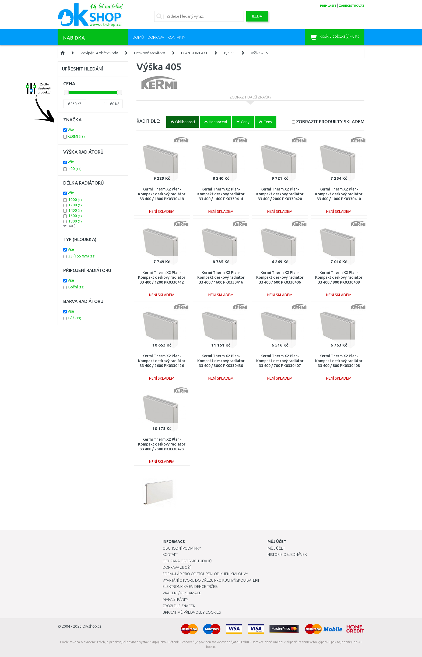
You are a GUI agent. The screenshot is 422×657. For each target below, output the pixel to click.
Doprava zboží (177, 567)
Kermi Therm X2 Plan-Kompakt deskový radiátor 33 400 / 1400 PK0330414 (221, 194)
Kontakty (176, 37)
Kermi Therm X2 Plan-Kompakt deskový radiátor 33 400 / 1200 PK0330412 (161, 277)
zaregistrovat (351, 5)
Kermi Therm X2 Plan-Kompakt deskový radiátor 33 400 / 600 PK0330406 (280, 277)
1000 (75, 199)
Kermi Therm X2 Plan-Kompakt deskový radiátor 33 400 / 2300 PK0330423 (161, 444)
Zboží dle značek (179, 606)
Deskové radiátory (149, 53)
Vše (71, 130)
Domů (138, 37)
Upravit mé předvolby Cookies (192, 612)
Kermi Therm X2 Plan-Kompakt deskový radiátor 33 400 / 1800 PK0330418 (161, 194)
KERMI (76, 136)
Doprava (155, 37)
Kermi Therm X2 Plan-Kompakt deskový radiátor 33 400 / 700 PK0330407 (280, 361)
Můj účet (276, 548)
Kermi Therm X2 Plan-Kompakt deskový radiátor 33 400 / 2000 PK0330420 (280, 194)
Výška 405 (259, 53)
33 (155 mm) (82, 256)
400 (75, 169)
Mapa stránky (175, 599)
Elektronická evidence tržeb (190, 586)
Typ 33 (229, 53)
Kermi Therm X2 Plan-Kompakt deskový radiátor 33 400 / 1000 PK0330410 (339, 194)
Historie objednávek (287, 554)
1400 (75, 210)
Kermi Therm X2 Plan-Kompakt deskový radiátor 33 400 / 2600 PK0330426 (161, 361)
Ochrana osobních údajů (187, 561)
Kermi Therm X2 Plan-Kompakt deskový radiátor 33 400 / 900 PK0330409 (339, 277)
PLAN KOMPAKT (194, 53)
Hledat (257, 16)
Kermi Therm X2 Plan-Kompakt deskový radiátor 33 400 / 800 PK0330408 (339, 361)
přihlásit (328, 5)
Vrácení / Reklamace (182, 593)
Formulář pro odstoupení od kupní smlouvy (205, 574)
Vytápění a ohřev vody (99, 53)
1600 (75, 216)
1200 (75, 205)
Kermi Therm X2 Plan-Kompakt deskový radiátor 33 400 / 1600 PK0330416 (221, 277)
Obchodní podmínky (182, 548)
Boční (76, 287)
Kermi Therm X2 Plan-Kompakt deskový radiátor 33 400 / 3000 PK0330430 (221, 361)
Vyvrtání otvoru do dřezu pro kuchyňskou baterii (211, 580)
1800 (75, 221)
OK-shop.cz (91, 626)
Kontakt (170, 554)
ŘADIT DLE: (148, 120)
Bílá (74, 318)
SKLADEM (330, 121)
